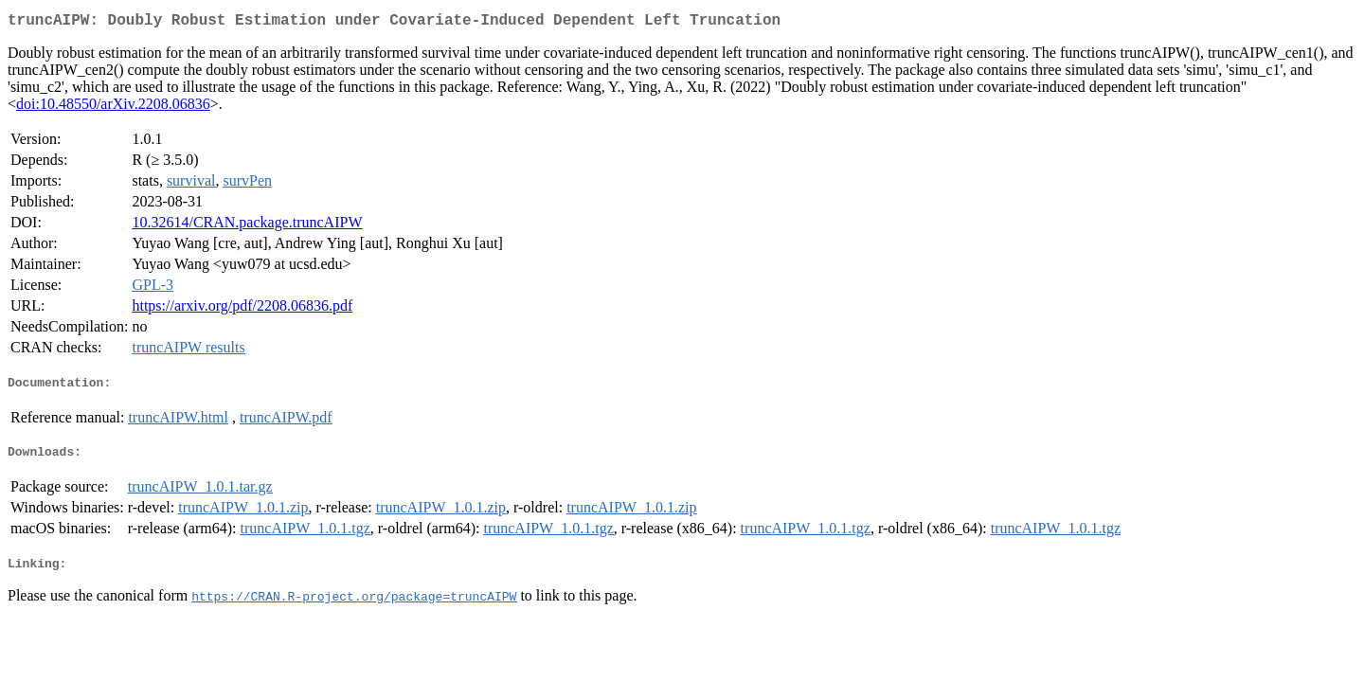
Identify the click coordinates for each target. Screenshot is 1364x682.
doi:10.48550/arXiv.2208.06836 (113, 107)
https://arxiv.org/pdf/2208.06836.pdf (242, 309)
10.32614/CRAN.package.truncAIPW (247, 226)
